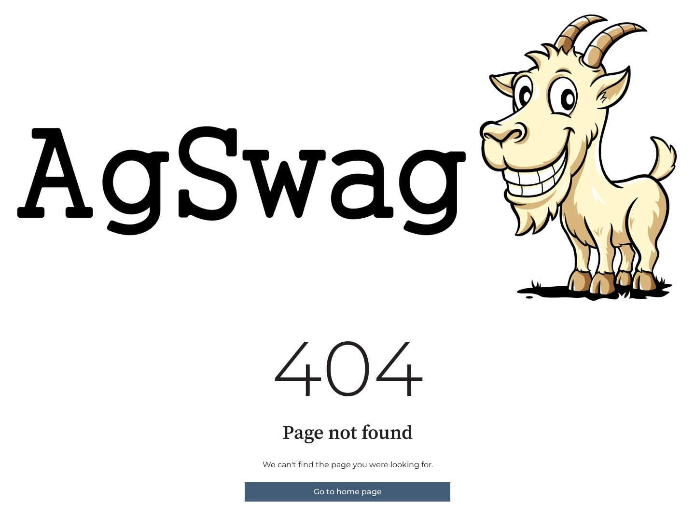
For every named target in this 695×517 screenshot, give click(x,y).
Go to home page (348, 491)
